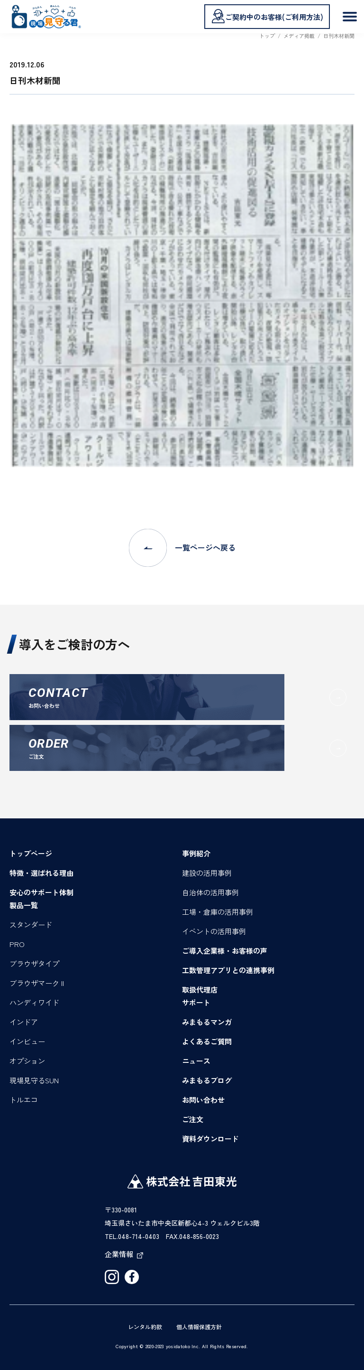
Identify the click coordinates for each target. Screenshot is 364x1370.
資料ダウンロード (210, 1139)
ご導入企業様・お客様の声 (224, 951)
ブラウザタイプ (34, 963)
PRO (17, 944)
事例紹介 (196, 853)
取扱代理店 (200, 990)
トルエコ (23, 1100)
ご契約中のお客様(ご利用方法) (267, 16)
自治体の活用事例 (210, 892)
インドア (23, 1022)
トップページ (30, 853)
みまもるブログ (207, 1080)
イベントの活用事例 (214, 931)
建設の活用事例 (207, 873)
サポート (196, 1002)
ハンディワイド (34, 1002)
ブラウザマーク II (36, 983)
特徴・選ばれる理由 (41, 873)
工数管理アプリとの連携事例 (228, 970)
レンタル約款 (145, 1327)
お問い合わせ (203, 1100)
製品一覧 (23, 905)
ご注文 (192, 1119)
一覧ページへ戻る (182, 548)
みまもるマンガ (207, 1022)
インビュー (27, 1041)
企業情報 (124, 1254)
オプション (27, 1061)
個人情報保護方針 (199, 1327)
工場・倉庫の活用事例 (217, 912)
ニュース (196, 1061)
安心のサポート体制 (41, 892)
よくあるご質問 (207, 1041)
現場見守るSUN (34, 1080)
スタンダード (30, 924)
